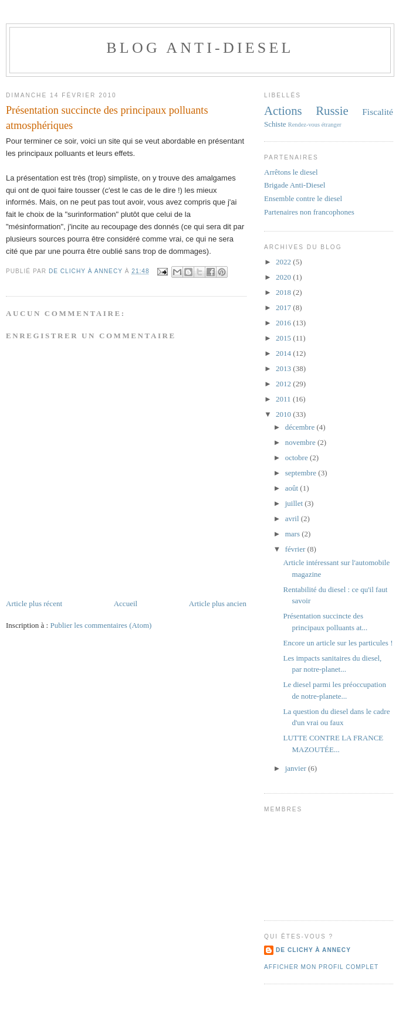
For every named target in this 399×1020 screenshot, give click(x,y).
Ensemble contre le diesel (303, 198)
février (296, 549)
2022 (284, 261)
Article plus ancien (217, 603)
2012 (284, 383)
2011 (284, 399)
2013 (284, 368)
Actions (283, 110)
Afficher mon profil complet (321, 967)
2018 (284, 292)
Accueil (125, 603)
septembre (302, 472)
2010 (284, 414)
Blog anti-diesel (199, 47)
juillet (295, 503)
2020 (284, 277)
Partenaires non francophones (309, 212)
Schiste (275, 124)
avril (293, 518)
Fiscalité (377, 112)
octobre (297, 457)
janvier (296, 768)
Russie (332, 110)
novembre (301, 442)
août (292, 488)
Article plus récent (34, 603)
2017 (284, 307)
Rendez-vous (304, 124)
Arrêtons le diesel (291, 172)
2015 (284, 338)
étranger (331, 124)
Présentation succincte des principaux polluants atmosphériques (107, 117)
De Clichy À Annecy (313, 950)
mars (293, 533)
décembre (301, 427)
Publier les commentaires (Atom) (100, 625)
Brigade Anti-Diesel (294, 185)
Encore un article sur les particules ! (338, 642)
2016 (284, 322)
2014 (284, 353)
